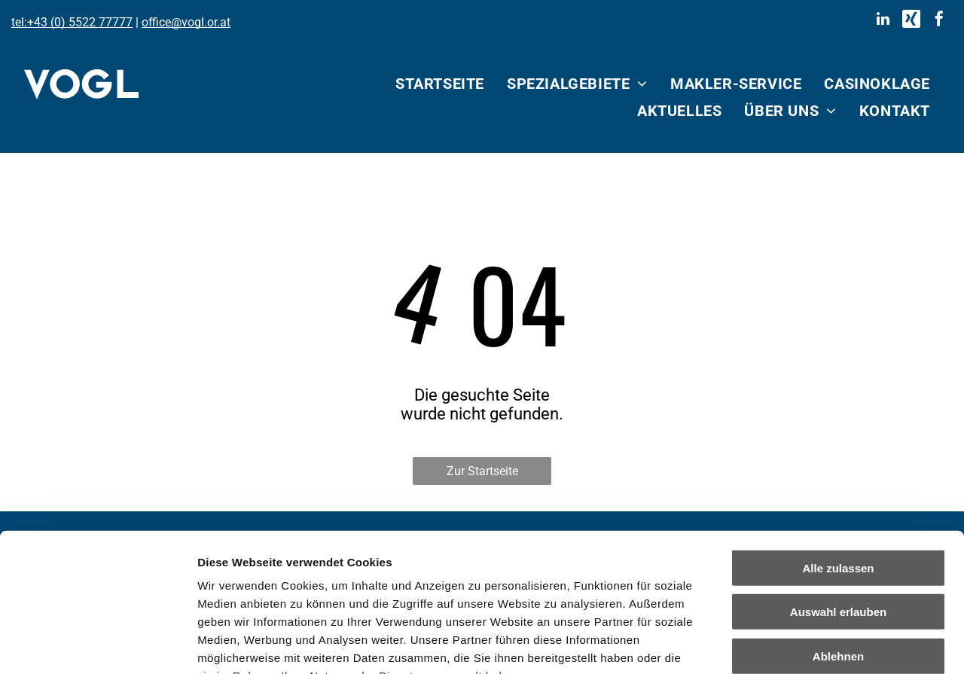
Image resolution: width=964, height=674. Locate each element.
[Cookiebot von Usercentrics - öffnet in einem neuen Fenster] (97, 644)
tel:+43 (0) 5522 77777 (72, 22)
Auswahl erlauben (838, 485)
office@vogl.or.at (186, 22)
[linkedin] (883, 21)
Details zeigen (801, 644)
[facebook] (939, 21)
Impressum (369, 585)
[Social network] (911, 21)
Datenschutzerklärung (260, 585)
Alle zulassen (838, 441)
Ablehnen (838, 529)
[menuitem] (440, 83)
